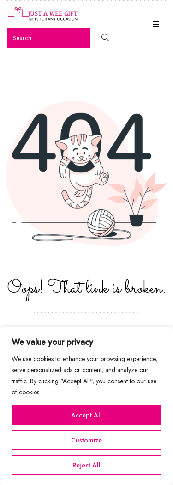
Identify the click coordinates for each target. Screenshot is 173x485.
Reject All (86, 465)
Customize (86, 440)
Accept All (86, 415)
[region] (86, 406)
